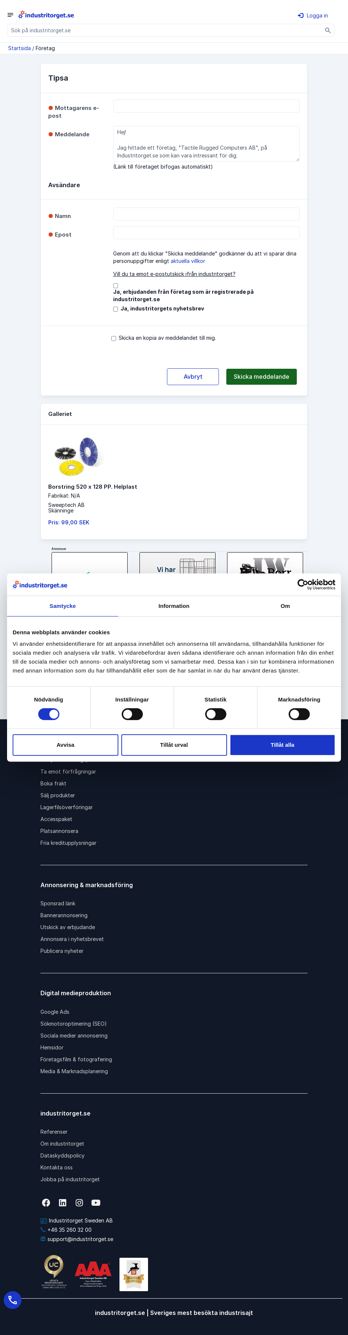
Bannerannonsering (64, 915)
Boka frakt (53, 783)
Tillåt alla (283, 745)
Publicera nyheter (61, 951)
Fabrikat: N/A (64, 495)
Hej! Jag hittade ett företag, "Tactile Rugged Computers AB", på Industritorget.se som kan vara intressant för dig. (206, 144)
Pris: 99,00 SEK (68, 522)
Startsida (19, 48)
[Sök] (328, 30)
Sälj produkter (57, 795)
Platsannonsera (59, 831)
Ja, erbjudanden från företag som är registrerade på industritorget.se (183, 295)
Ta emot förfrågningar (68, 771)
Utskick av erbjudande (67, 927)
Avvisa (66, 745)
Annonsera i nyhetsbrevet (72, 939)
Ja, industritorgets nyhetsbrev (162, 308)
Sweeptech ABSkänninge (66, 508)
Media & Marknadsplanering (74, 1071)
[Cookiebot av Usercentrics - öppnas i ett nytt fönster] (302, 584)
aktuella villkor (188, 261)
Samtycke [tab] (63, 606)
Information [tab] (174, 606)
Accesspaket (56, 819)
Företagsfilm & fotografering (76, 1059)
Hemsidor (51, 1047)
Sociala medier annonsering (74, 1035)
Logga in (313, 15)
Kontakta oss (56, 1167)
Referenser (54, 1132)
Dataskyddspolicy (62, 1155)
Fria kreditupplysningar (68, 843)
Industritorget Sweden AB (76, 1220)
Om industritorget (62, 1143)
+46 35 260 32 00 (66, 1230)
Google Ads (54, 1012)
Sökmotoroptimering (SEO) (73, 1023)
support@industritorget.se (76, 1239)
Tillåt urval (174, 745)
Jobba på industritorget (70, 1179)
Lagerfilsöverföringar (66, 807)
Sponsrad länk (57, 903)
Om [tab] (285, 606)
